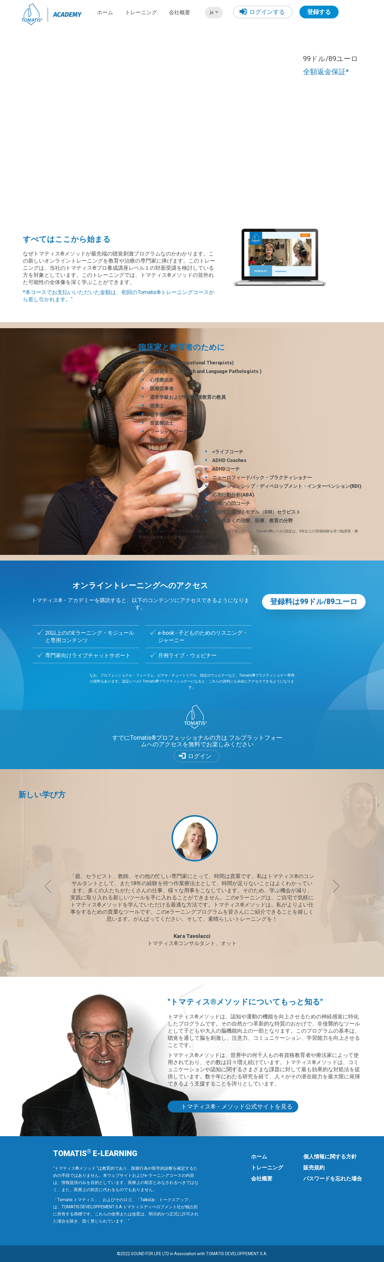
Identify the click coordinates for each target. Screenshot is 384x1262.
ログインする (262, 12)
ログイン (200, 756)
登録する (319, 11)
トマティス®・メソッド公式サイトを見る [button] (237, 1106)
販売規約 (314, 1167)
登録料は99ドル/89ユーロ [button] (314, 601)
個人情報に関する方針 (330, 1156)
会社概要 (179, 12)
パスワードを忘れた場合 (332, 1178)
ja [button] (214, 12)
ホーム (105, 12)
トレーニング (141, 12)
